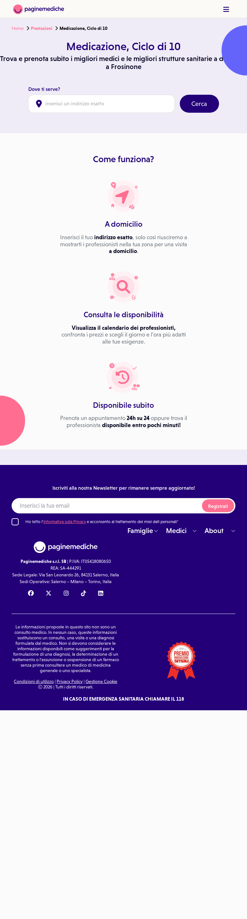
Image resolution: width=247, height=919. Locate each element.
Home (18, 28)
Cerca (199, 103)
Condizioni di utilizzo (34, 681)
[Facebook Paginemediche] (31, 593)
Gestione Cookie (101, 681)
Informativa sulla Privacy (64, 521)
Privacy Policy (70, 681)
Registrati (218, 506)
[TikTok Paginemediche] (83, 593)
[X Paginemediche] (48, 593)
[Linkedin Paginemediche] (100, 593)
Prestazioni (41, 28)
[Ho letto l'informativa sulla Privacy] (15, 521)
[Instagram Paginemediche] (66, 593)
